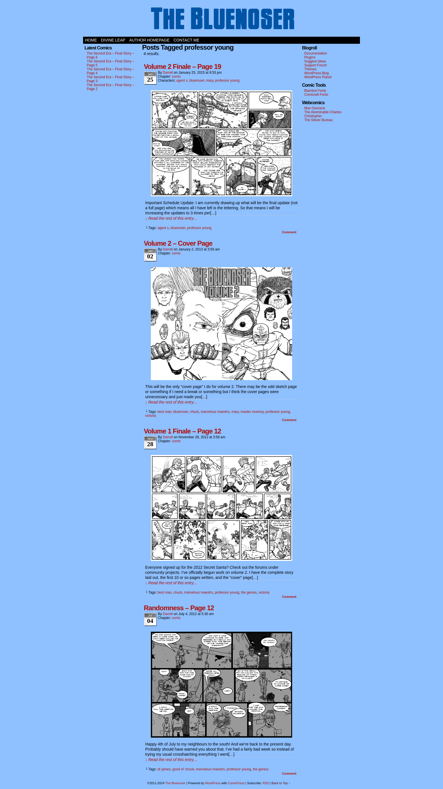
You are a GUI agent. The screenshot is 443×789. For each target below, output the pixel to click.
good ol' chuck (183, 769)
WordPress (212, 783)
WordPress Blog (316, 73)
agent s (181, 80)
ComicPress (236, 783)
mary (209, 80)
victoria (150, 416)
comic (176, 77)
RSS (266, 783)
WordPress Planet (318, 77)
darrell (168, 73)
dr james (164, 769)
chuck (194, 412)
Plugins (309, 57)
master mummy (252, 412)
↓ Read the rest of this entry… (171, 218)
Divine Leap (113, 40)
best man (164, 412)
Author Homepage (149, 40)
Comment (289, 232)
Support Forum (315, 65)
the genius (249, 592)
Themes (310, 69)
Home (91, 40)
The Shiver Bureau (318, 120)
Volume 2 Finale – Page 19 (182, 66)
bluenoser (196, 80)
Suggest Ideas (315, 61)
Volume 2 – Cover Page (178, 243)
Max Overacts (314, 108)
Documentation (315, 53)
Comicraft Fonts (316, 95)
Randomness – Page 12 (179, 608)
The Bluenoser (221, 20)
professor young (227, 80)
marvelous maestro (215, 412)
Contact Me (186, 40)
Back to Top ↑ (281, 783)
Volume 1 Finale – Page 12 (182, 431)
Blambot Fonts (315, 91)
